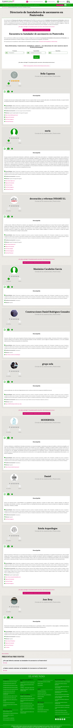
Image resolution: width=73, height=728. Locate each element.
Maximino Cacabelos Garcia (47, 269)
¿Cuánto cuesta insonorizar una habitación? (62, 705)
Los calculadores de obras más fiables (44, 681)
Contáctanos (40, 698)
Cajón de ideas (50, 2)
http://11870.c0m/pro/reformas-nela (13, 403)
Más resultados (5, 653)
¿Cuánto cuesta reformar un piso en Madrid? (62, 681)
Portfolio (7, 647)
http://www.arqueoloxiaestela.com (13, 577)
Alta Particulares (40, 704)
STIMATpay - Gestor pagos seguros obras (27, 687)
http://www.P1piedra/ (10, 640)
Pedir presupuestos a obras (7, 711)
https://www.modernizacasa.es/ (12, 467)
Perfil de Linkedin (9, 248)
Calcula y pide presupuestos (34, 2)
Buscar (36, 57)
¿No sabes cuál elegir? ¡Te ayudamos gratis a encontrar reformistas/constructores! (36, 26)
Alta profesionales (60, 5)
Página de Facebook (9, 117)
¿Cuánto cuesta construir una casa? (61, 689)
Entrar (67, 5)
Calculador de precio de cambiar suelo (9, 697)
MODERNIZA (47, 420)
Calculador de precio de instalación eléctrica (10, 689)
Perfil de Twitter (8, 185)
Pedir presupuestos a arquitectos (8, 718)
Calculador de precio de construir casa (9, 683)
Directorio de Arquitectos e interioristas (48, 41)
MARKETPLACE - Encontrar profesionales (27, 682)
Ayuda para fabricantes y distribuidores (44, 694)
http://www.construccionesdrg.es (12, 354)
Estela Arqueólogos (47, 528)
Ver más (5, 662)
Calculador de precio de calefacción (9, 691)
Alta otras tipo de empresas (42, 711)
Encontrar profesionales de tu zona (26, 703)
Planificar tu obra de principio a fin (26, 696)
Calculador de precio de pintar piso (9, 702)
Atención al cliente (41, 696)
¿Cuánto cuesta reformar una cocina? (61, 712)
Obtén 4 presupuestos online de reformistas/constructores (36, 30)
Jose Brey (47, 599)
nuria (47, 130)
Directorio (61, 2)
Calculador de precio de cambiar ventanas (10, 695)
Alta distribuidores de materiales (43, 709)
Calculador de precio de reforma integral (10, 681)
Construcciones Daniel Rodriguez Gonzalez (48, 311)
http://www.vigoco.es (10, 180)
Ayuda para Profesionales (42, 692)
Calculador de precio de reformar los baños (10, 687)
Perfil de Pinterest (9, 121)
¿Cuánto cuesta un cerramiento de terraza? (62, 714)
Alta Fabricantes (40, 707)
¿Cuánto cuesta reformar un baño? (61, 710)
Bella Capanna (47, 73)
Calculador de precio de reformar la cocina (10, 685)
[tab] (4, 91)
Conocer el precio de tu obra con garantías (27, 698)
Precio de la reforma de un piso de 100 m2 (62, 694)
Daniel (47, 476)
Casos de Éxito (40, 685)
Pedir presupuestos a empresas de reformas (10, 713)
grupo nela (47, 364)
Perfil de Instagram (9, 119)
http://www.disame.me (10, 244)
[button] (68, 2)
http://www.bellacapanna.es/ (11, 115)
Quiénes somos (40, 683)
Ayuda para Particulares (42, 691)
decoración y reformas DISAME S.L (48, 198)
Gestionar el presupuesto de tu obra (26, 706)
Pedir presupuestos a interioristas (9, 719)
